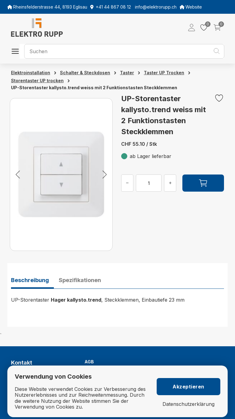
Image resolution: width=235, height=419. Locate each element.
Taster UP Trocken (164, 72)
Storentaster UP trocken (37, 80)
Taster (127, 72)
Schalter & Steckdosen (85, 72)
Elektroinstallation (30, 72)
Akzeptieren (188, 387)
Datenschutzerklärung (188, 404)
